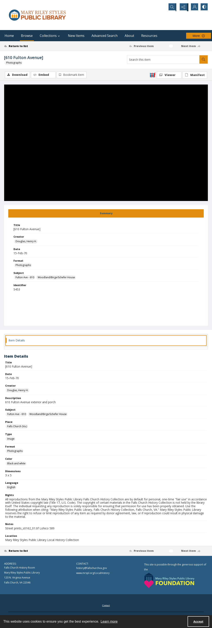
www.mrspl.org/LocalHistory (93, 573)
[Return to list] (31, 46)
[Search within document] (203, 59)
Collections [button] (50, 35)
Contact (106, 605)
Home (9, 35)
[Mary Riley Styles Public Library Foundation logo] (169, 580)
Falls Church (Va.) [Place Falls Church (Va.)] (17, 426)
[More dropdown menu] (198, 36)
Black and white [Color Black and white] (16, 463)
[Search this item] (163, 59)
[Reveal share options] (183, 7)
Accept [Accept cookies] (198, 621)
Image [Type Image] (10, 439)
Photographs (14, 62)
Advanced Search (105, 35)
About (129, 35)
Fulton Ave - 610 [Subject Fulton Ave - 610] (25, 278)
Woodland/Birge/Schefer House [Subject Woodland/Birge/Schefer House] (56, 278)
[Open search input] (173, 7)
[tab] (106, 214)
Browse (27, 35)
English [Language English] (11, 487)
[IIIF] (152, 74)
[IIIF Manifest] (194, 75)
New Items (76, 35)
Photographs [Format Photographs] (23, 265)
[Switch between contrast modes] (204, 7)
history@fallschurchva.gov (91, 568)
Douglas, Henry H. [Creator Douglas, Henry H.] (26, 241)
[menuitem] (106, 605)
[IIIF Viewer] (169, 75)
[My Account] (193, 7)
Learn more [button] (109, 621)
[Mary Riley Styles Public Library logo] (37, 15)
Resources (149, 35)
